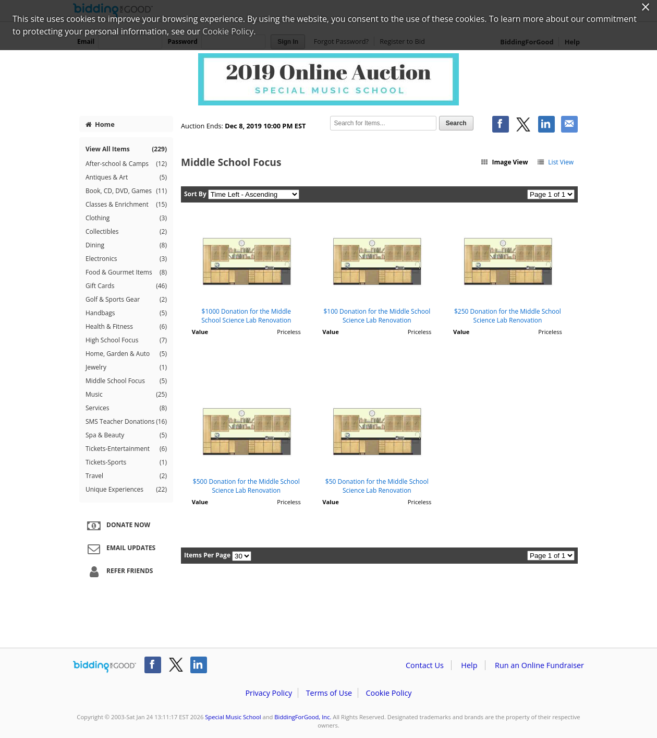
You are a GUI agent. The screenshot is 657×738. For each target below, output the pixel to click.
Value (200, 332)
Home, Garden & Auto (126, 354)
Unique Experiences (126, 489)
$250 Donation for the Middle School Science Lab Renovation (507, 316)
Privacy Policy (268, 693)
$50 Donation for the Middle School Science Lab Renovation (377, 486)
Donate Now (117, 525)
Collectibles (126, 232)
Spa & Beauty (126, 435)
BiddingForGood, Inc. (302, 717)
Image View (504, 162)
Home (100, 124)
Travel (126, 476)
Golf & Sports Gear (126, 299)
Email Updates (119, 548)
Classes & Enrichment (126, 204)
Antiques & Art (126, 177)
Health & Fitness (126, 327)
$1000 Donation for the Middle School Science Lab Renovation (246, 316)
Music (126, 394)
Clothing (126, 218)
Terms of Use (329, 693)
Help (469, 665)
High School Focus (126, 340)
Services (126, 408)
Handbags (126, 313)
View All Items (126, 149)
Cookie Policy (388, 693)
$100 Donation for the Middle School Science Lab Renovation (376, 316)
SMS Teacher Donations (126, 421)
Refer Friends (118, 571)
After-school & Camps (126, 164)
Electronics (126, 259)
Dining (126, 245)
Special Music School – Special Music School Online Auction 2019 (328, 79)
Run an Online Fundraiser (539, 665)
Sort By (195, 193)
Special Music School (233, 717)
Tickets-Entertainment (126, 449)
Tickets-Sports (126, 462)
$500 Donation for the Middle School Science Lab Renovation (246, 486)
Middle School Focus (126, 381)
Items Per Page (207, 555)
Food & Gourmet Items (126, 272)
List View (555, 162)
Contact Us (425, 665)
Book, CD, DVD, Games (126, 191)
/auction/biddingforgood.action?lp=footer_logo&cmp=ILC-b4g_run (104, 667)
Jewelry (126, 367)
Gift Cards (126, 286)
